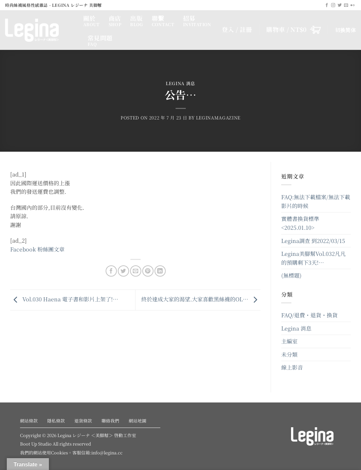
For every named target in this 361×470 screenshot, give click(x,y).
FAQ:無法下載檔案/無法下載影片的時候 (315, 201)
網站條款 (29, 420)
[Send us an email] (346, 5)
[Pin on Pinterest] (148, 271)
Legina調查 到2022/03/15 (313, 241)
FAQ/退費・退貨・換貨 (309, 315)
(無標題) (291, 275)
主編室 (289, 341)
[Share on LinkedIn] (160, 271)
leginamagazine (218, 117)
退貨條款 (83, 420)
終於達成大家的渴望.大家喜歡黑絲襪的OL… (200, 299)
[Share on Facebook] (111, 271)
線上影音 (292, 367)
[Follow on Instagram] (333, 5)
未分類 (289, 354)
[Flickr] (352, 5)
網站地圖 (137, 420)
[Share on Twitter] (123, 271)
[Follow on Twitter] (340, 5)
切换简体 (345, 29)
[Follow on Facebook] (327, 5)
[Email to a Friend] (135, 271)
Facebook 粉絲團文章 (37, 249)
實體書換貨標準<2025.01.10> (300, 223)
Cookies (59, 452)
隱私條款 (56, 420)
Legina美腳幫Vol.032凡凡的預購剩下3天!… (313, 258)
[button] (293, 29)
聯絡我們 (110, 420)
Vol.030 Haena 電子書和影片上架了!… (64, 299)
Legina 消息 (180, 83)
